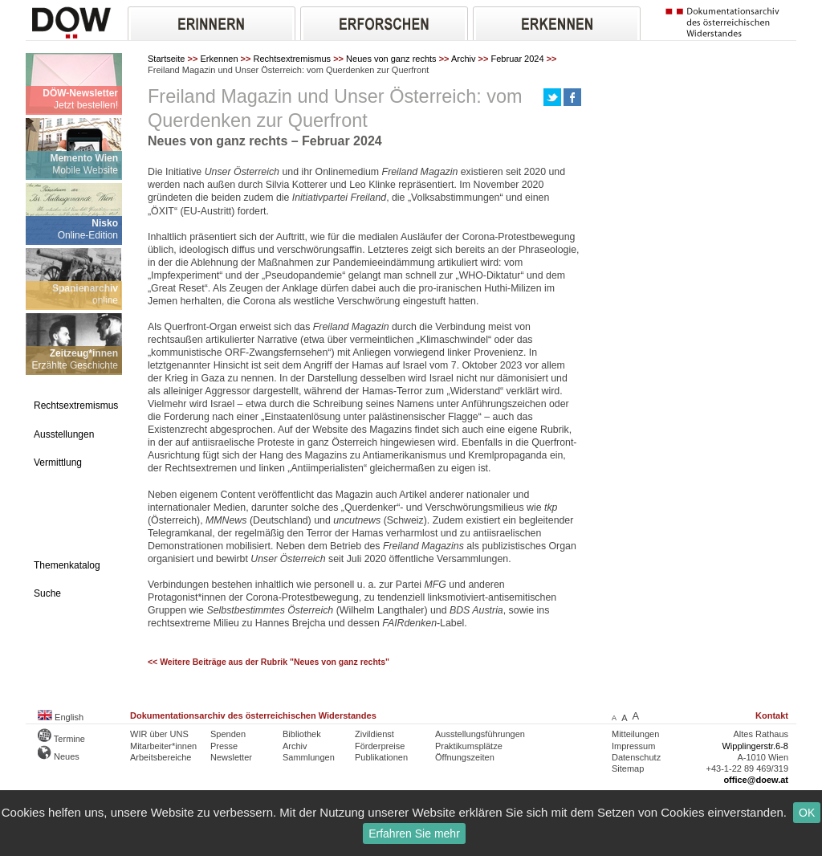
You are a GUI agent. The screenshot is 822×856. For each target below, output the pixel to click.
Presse (224, 746)
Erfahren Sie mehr (414, 833)
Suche (47, 593)
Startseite (166, 58)
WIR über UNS (159, 734)
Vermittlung (58, 462)
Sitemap (628, 768)
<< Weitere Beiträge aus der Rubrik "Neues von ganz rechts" (268, 662)
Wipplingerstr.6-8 (755, 746)
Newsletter (231, 757)
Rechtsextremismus (293, 58)
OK (807, 812)
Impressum (633, 746)
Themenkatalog (67, 565)
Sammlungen (309, 757)
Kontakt (771, 715)
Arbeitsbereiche (160, 757)
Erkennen (219, 58)
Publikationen (381, 757)
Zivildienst (374, 734)
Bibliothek (302, 734)
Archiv (463, 58)
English (60, 717)
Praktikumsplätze (469, 746)
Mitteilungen (635, 734)
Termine (61, 739)
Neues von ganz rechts (391, 58)
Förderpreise (380, 746)
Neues (58, 756)
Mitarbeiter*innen (163, 746)
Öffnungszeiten (464, 757)
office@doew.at (755, 780)
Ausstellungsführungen (480, 734)
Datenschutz (636, 757)
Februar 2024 (517, 58)
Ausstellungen (64, 434)
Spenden (228, 734)
